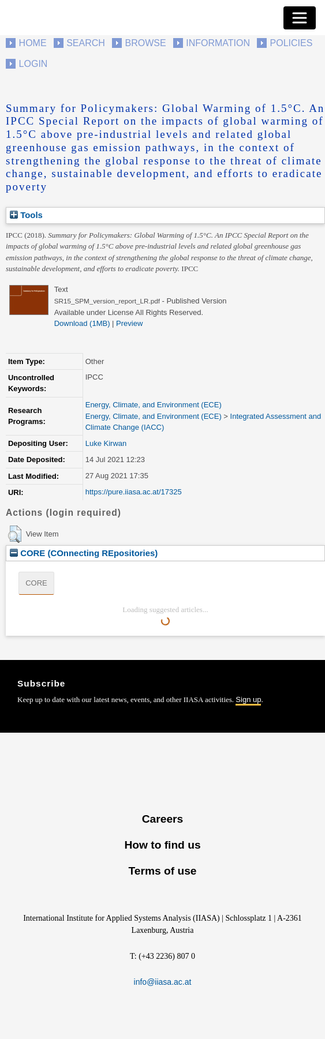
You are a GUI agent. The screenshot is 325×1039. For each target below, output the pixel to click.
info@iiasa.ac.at (163, 982)
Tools (26, 215)
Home (33, 43)
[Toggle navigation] (299, 17)
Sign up (248, 699)
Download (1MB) (82, 323)
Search (85, 43)
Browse (145, 43)
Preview (129, 323)
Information (218, 43)
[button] (14, 534)
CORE (36, 583)
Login (33, 64)
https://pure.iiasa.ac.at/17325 (133, 491)
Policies (291, 43)
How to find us (162, 845)
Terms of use (162, 871)
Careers (162, 819)
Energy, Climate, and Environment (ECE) (153, 404)
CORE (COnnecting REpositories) (84, 553)
